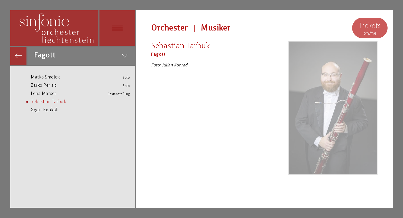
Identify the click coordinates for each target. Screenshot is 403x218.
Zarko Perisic (83, 85)
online (370, 29)
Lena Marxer (83, 93)
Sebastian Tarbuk (83, 101)
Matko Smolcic (83, 77)
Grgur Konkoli (83, 109)
